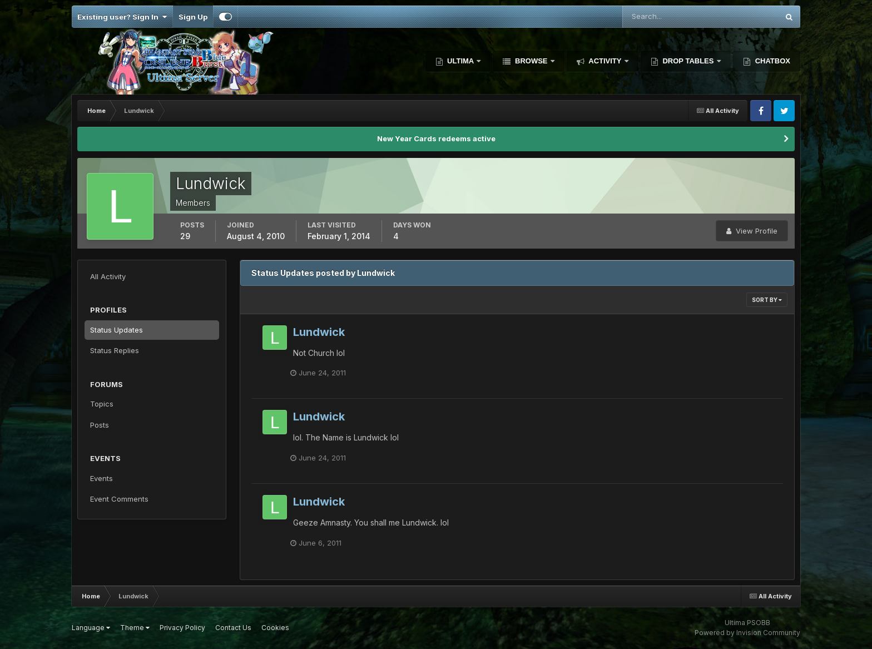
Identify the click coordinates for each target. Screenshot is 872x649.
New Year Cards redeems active (436, 138)
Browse (531, 61)
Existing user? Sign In (122, 17)
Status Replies (114, 350)
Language (91, 627)
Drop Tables (688, 61)
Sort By (767, 299)
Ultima (460, 61)
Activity (605, 61)
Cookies (275, 627)
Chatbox (771, 61)
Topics (101, 403)
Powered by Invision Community (747, 632)
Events (101, 478)
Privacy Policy (182, 627)
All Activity (108, 276)
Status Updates (116, 329)
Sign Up (193, 16)
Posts (99, 424)
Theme (135, 627)
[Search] (664, 17)
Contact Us (233, 627)
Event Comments (119, 498)
